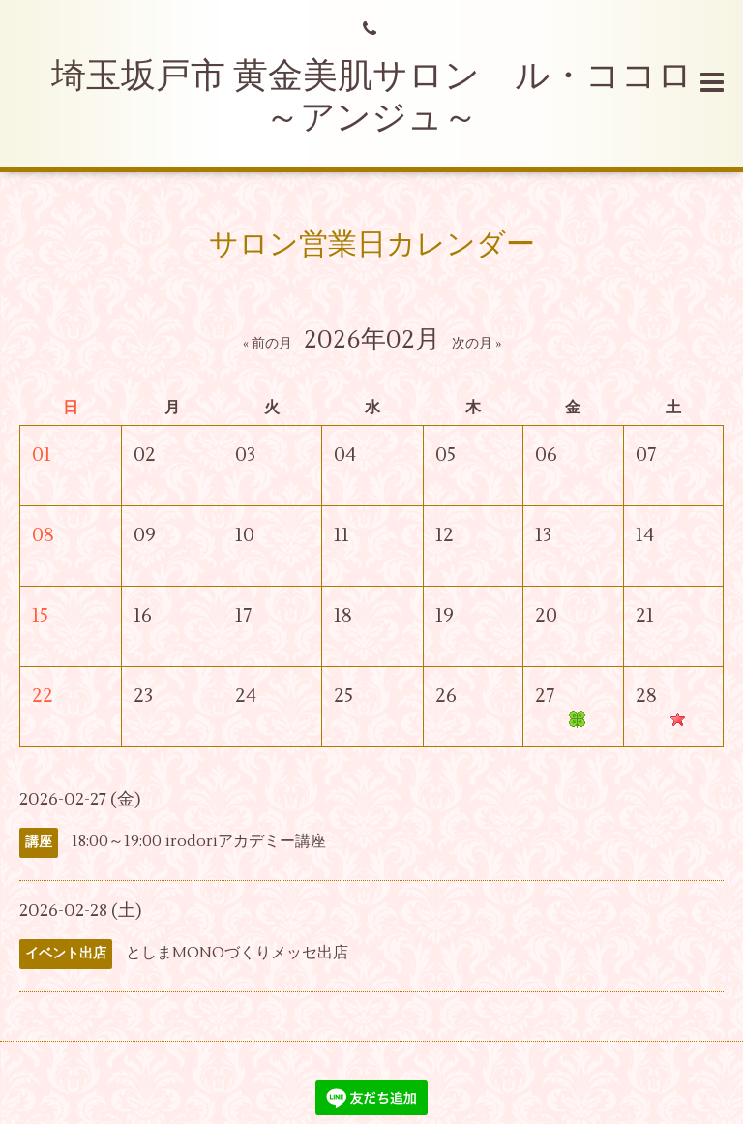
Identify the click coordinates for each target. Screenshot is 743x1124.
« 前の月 (267, 343)
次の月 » (476, 343)
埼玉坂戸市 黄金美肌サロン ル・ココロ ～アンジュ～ (389, 97)
